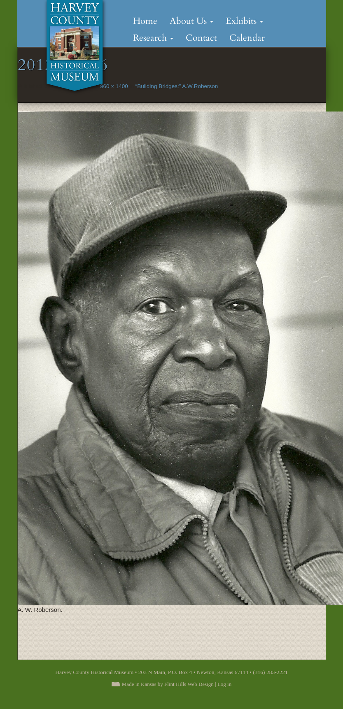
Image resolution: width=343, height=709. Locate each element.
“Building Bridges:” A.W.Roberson (176, 86)
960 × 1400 (114, 86)
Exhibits (244, 21)
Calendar (247, 38)
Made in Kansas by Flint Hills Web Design (168, 684)
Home (145, 21)
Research (153, 38)
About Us (191, 21)
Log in (224, 684)
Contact (201, 38)
